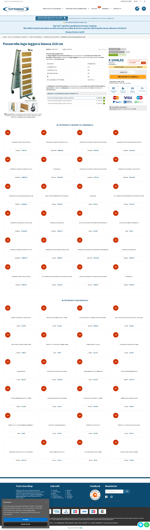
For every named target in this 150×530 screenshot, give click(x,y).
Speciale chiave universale (57, 425)
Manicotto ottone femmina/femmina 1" (21, 425)
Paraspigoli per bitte (93, 425)
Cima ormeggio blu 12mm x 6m (93, 371)
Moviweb (78, 528)
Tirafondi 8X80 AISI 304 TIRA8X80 (57, 398)
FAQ (135, 109)
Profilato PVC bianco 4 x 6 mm (93, 398)
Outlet (95, 9)
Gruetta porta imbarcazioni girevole (57, 196)
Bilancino (93, 196)
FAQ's (68, 493)
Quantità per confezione (116, 52)
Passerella (56, 169)
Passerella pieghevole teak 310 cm (129, 169)
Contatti (117, 9)
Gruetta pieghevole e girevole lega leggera (93, 276)
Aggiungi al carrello (128, 77)
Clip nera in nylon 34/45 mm (93, 452)
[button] (46, 502)
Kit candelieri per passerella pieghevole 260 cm (129, 196)
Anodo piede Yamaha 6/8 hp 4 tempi (57, 317)
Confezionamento (114, 49)
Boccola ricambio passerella (129, 223)
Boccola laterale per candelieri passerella (93, 223)
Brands (106, 9)
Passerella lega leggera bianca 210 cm (21, 196)
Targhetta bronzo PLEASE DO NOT (21, 317)
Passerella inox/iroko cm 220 (21, 276)
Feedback (70, 496)
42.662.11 (91, 80)
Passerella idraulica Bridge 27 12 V (21, 169)
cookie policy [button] (30, 510)
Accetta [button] (25, 519)
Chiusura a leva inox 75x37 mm (129, 344)
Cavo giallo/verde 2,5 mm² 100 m (21, 344)
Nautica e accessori (53, 9)
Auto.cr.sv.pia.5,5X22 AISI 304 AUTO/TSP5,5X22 (129, 317)
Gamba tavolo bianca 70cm (129, 398)
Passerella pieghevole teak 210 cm (21, 223)
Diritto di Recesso (58, 498)
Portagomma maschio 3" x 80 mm (21, 398)
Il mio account (126, 1)
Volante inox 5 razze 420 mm (129, 452)
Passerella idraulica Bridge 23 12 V (57, 142)
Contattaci (113, 109)
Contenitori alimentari (77, 9)
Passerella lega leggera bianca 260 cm (129, 142)
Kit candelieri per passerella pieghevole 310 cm (57, 276)
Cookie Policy (118, 501)
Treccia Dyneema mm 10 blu (129, 371)
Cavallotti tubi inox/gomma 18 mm (57, 344)
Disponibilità (113, 54)
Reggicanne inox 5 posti (57, 452)
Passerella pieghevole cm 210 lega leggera (93, 169)
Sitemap (69, 498)
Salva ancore (21, 371)
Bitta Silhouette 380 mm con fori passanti (93, 317)
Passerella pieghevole (57, 223)
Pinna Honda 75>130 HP (93, 344)
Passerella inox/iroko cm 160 (21, 142)
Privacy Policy (57, 496)
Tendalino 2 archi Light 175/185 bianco (21, 452)
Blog (135, 1)
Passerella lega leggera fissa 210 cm (57, 249)
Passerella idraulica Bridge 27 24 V (21, 249)
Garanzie (55, 495)
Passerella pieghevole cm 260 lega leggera (93, 142)
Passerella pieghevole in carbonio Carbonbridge (93, 249)
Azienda (55, 490)
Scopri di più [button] (25, 524)
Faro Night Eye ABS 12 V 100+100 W (57, 371)
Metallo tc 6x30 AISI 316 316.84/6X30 (129, 425)
